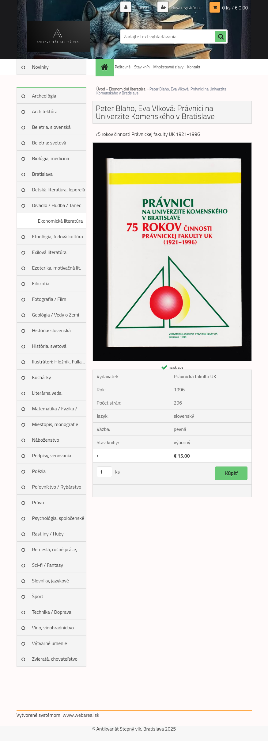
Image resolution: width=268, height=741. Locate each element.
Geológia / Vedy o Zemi (55, 314)
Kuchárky (41, 377)
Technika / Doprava (51, 612)
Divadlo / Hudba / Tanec (56, 205)
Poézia (39, 471)
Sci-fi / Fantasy (47, 565)
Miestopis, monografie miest (55, 426)
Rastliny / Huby (48, 533)
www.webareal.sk (80, 715)
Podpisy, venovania (51, 455)
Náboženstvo (45, 439)
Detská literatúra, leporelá (58, 189)
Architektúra (45, 111)
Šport (37, 596)
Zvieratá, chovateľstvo (54, 658)
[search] (220, 37)
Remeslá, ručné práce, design (54, 551)
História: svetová (49, 346)
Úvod (100, 89)
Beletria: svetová (49, 142)
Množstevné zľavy (168, 67)
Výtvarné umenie (49, 643)
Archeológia (44, 95)
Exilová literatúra (49, 252)
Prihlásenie (144, 7)
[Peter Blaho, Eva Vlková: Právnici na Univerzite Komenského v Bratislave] (172, 145)
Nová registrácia (185, 7)
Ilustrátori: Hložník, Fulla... (58, 361)
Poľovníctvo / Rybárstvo (56, 486)
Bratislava (42, 174)
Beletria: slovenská (51, 127)
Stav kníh (141, 67)
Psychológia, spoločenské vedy (58, 520)
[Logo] (59, 36)
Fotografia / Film (49, 299)
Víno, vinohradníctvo (53, 627)
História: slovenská (51, 330)
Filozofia (41, 283)
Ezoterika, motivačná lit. (56, 267)
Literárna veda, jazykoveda (47, 395)
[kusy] (104, 471)
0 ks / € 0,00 (235, 7)
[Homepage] (105, 67)
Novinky (40, 67)
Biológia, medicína (50, 158)
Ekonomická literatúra (60, 221)
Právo (38, 502)
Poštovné (123, 67)
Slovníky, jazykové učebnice (50, 583)
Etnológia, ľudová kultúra (57, 236)
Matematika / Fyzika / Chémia (54, 411)
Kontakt (193, 67)
